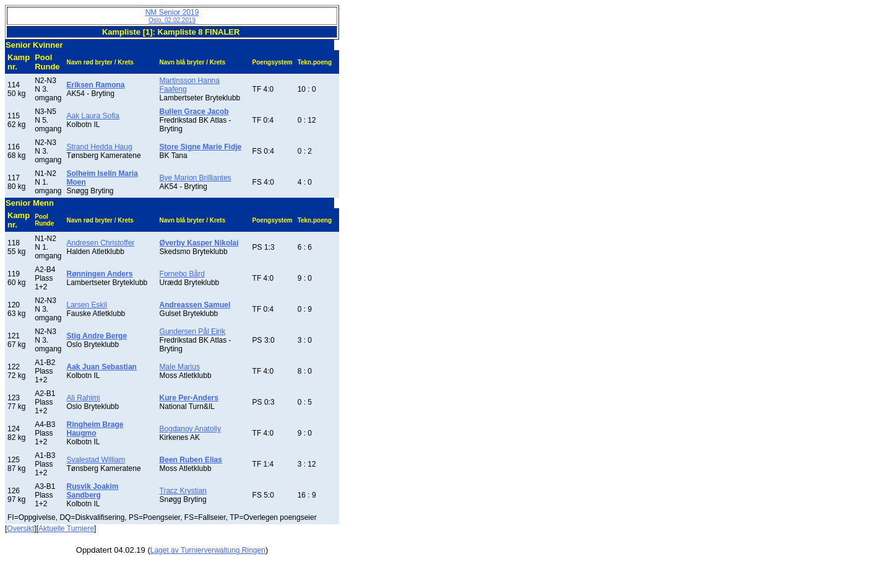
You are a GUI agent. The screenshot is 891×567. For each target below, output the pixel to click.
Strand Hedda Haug (99, 147)
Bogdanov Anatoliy (190, 428)
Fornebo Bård (182, 274)
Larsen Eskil (87, 305)
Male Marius (180, 367)
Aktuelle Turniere (66, 528)
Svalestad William (96, 459)
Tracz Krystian (183, 490)
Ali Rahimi (83, 397)
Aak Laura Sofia (93, 116)
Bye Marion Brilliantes (195, 178)
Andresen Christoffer (101, 243)
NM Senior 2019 (172, 16)
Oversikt (20, 528)
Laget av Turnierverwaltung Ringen (207, 550)
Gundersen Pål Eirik (193, 331)
